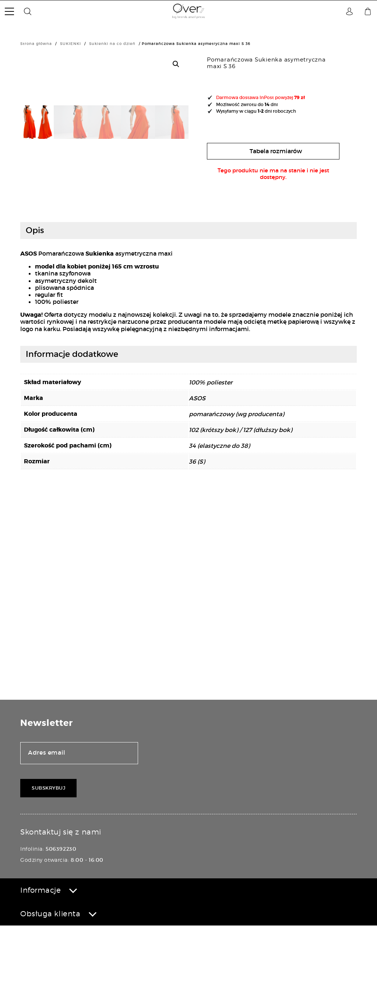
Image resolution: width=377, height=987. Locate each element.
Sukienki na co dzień (112, 43)
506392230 (61, 910)
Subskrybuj (48, 849)
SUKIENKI (70, 43)
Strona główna (36, 43)
